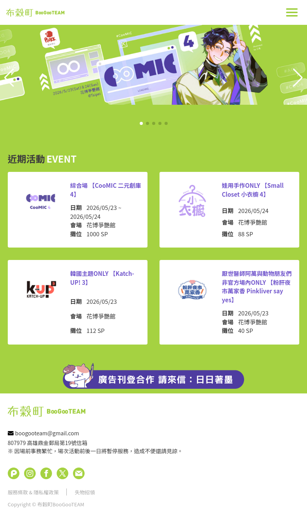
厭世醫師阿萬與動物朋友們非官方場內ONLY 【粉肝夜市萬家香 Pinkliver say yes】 (257, 286)
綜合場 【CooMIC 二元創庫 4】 (105, 189)
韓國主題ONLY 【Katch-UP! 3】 (102, 277)
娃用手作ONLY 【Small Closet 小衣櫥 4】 (253, 189)
